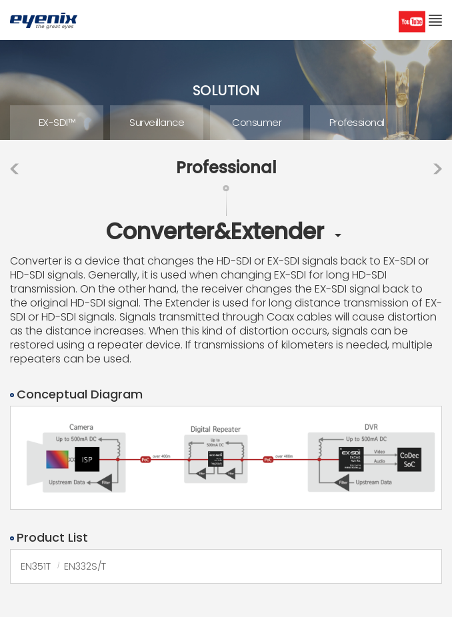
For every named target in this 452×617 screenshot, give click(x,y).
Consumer (256, 122)
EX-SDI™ (57, 122)
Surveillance (156, 122)
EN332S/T (85, 566)
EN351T (36, 566)
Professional (357, 122)
